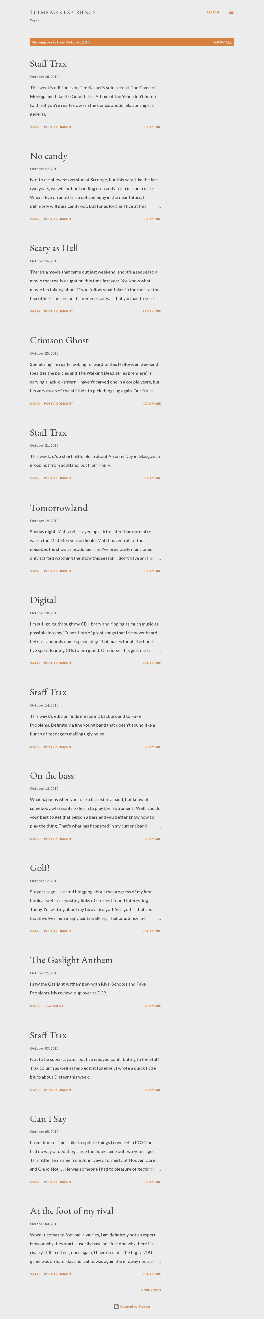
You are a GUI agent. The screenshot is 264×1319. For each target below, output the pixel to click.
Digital (43, 599)
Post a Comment (58, 127)
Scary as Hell (54, 247)
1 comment (53, 1005)
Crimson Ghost (59, 340)
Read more (152, 127)
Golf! (40, 867)
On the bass (52, 775)
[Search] (213, 12)
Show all (222, 42)
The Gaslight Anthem (71, 959)
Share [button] (35, 127)
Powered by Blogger (132, 1306)
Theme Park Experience (62, 12)
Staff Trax (48, 63)
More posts (151, 1290)
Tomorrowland (59, 507)
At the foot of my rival (71, 1210)
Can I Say (48, 1118)
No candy (48, 155)
